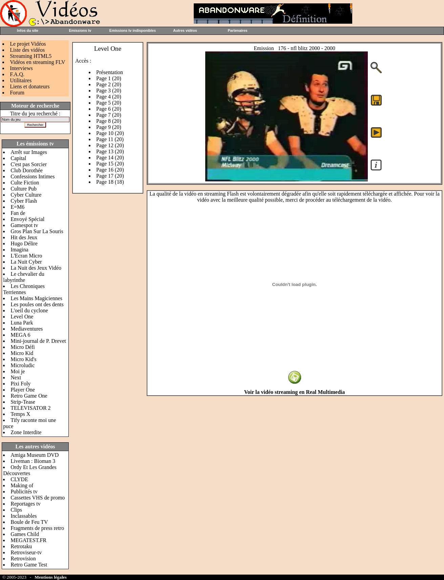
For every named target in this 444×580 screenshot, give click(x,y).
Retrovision (23, 558)
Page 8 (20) (108, 121)
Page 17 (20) (110, 176)
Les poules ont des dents (36, 304)
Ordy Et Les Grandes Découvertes (30, 470)
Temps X (20, 414)
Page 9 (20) (108, 127)
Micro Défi (22, 347)
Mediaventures (26, 329)
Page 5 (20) (108, 103)
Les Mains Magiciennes (36, 298)
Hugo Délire (24, 243)
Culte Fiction (24, 182)
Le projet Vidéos (28, 44)
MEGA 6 (20, 335)
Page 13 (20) (110, 151)
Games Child (24, 534)
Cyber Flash (23, 201)
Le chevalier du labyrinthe (23, 277)
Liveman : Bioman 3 (32, 461)
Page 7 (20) (108, 115)
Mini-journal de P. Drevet (38, 341)
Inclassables (23, 516)
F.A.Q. (17, 74)
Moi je (17, 371)
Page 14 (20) (110, 157)
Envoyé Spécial (27, 219)
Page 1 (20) (108, 78)
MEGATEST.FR (28, 540)
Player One (22, 390)
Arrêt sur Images (28, 152)
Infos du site (27, 30)
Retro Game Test (28, 564)
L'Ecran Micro (26, 256)
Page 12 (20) (110, 145)
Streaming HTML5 (30, 56)
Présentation (109, 72)
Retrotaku (21, 546)
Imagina (19, 249)
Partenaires (237, 30)
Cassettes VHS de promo (37, 497)
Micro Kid (21, 353)
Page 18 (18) (110, 182)
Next (15, 377)
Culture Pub (23, 189)
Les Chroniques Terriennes (24, 289)
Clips (16, 510)
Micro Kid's (23, 359)
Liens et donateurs (29, 86)
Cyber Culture (25, 195)
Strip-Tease (22, 402)
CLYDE (19, 479)
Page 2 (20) (108, 84)
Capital (18, 158)
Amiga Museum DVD (34, 455)
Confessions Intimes (32, 176)
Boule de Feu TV (29, 522)
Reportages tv (25, 504)
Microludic (22, 365)
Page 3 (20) (108, 90)
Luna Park (21, 323)
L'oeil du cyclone (29, 310)
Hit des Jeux (23, 237)
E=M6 (17, 207)
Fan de (17, 213)
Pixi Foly (20, 383)
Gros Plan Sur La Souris (36, 231)
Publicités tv (24, 491)
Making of (21, 485)
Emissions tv (80, 30)
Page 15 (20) (110, 163)
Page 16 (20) (110, 170)
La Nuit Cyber (26, 262)
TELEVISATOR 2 (30, 408)
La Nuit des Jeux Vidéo (35, 268)
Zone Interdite (25, 432)
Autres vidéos (185, 30)
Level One (21, 316)
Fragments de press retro (37, 528)
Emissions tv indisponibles (132, 30)
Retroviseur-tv (26, 552)
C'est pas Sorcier (28, 164)
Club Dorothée (26, 170)
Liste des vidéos (27, 50)
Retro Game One (28, 396)
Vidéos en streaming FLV (37, 62)
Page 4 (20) (108, 96)
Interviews (21, 68)
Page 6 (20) (108, 109)
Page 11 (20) (110, 139)
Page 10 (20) (110, 133)
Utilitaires (20, 80)
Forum (17, 92)
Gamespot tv (24, 225)
